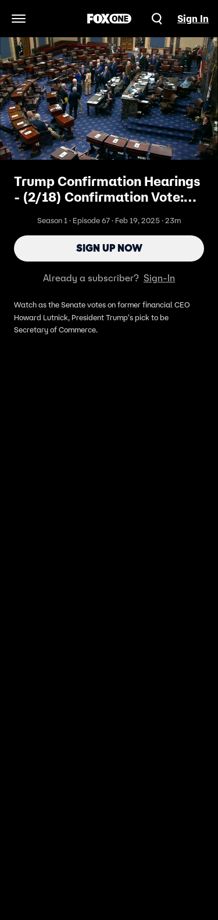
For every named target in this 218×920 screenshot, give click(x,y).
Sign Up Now (109, 248)
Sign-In (159, 278)
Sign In (193, 18)
